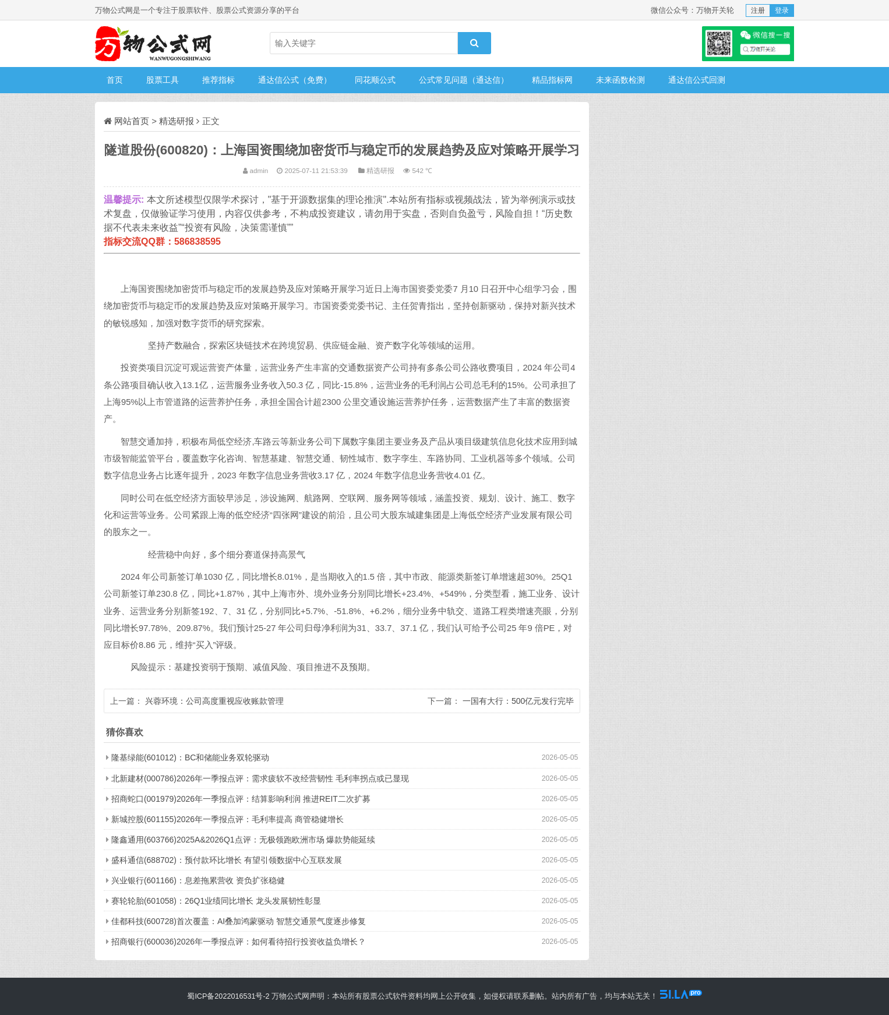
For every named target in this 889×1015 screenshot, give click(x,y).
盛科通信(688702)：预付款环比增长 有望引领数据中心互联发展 (226, 860)
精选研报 (176, 121)
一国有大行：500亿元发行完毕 (518, 701)
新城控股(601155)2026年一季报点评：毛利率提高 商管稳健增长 (227, 819)
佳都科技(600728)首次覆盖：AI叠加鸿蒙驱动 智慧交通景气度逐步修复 (238, 921)
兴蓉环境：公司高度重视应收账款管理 (214, 701)
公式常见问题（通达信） (464, 79)
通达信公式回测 (696, 79)
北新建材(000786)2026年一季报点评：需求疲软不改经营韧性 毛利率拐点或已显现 (260, 778)
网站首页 (131, 121)
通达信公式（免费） (294, 79)
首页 (115, 79)
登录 (782, 10)
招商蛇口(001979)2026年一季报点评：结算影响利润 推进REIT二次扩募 (241, 798)
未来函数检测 (620, 79)
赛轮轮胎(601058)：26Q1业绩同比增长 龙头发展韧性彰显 (216, 900)
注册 (758, 10)
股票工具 (162, 79)
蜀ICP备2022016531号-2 (228, 996)
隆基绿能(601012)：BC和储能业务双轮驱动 (190, 757)
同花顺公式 (375, 79)
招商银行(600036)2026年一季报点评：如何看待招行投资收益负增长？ (238, 941)
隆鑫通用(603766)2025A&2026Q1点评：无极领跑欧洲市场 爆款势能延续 (243, 839)
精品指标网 (552, 79)
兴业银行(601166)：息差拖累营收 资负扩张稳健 (198, 880)
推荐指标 (218, 79)
